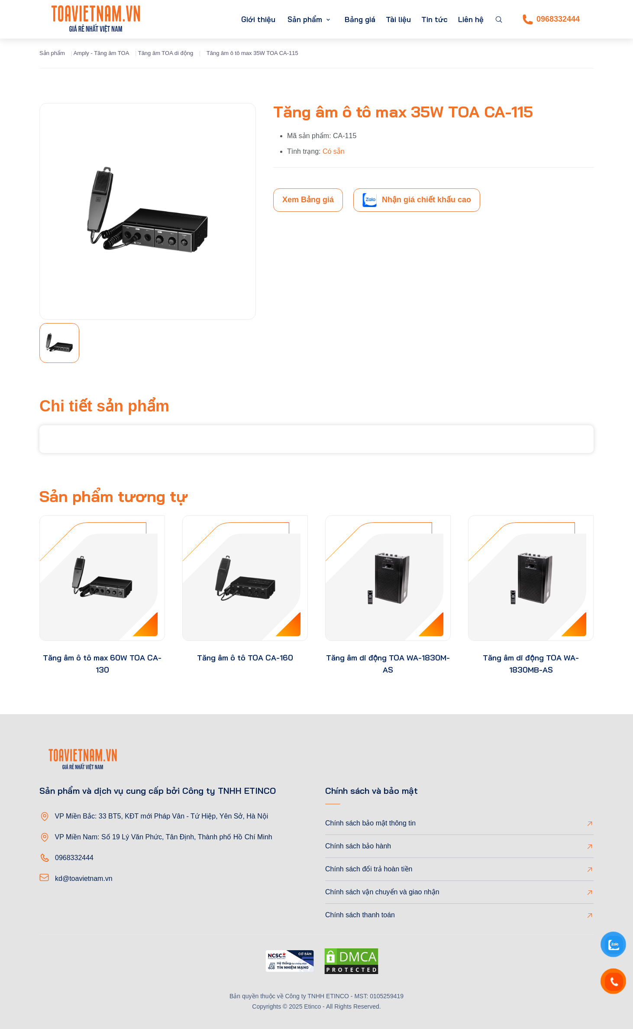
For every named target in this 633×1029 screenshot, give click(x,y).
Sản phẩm (304, 19)
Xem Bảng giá (308, 199)
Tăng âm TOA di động (165, 53)
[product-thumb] (102, 578)
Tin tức (434, 19)
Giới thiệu (258, 19)
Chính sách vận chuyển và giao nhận (382, 892)
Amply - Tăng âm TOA (101, 53)
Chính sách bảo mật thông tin (370, 823)
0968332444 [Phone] (551, 19)
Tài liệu (398, 19)
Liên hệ (471, 19)
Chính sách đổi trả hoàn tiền (368, 869)
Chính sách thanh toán (360, 915)
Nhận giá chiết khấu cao (416, 200)
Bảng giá (360, 19)
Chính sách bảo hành (358, 846)
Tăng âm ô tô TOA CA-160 (245, 658)
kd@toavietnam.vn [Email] (84, 878)
